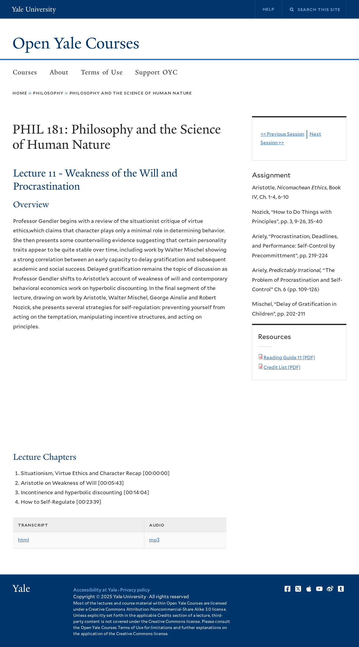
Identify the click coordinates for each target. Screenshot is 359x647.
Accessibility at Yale (95, 590)
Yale (21, 588)
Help (269, 9)
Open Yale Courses (76, 43)
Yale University (34, 9)
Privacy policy (135, 590)
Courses (25, 72)
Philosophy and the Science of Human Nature (131, 93)
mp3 (154, 540)
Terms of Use (102, 72)
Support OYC (156, 72)
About (59, 72)
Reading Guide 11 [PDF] (289, 358)
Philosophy (48, 93)
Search (288, 10)
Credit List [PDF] (282, 367)
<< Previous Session (282, 134)
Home (20, 93)
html (23, 540)
